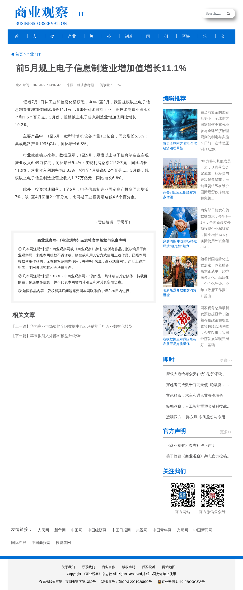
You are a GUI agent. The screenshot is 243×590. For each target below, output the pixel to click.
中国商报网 (41, 542)
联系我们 (88, 566)
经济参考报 (85, 84)
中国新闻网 (202, 530)
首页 (19, 54)
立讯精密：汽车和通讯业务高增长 (194, 395)
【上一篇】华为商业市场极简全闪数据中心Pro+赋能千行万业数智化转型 (71, 326)
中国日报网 (121, 530)
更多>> (226, 360)
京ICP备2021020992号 (135, 581)
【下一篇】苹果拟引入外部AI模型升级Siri (46, 335)
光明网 (182, 530)
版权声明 (128, 566)
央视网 (141, 530)
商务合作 (108, 566)
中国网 (76, 530)
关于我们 (68, 566)
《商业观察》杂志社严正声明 (190, 445)
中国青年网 (162, 530)
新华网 (60, 530)
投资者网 (63, 542)
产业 (30, 54)
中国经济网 (97, 530)
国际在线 (18, 542)
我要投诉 (148, 566)
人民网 (43, 530)
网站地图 (168, 566)
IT (39, 54)
